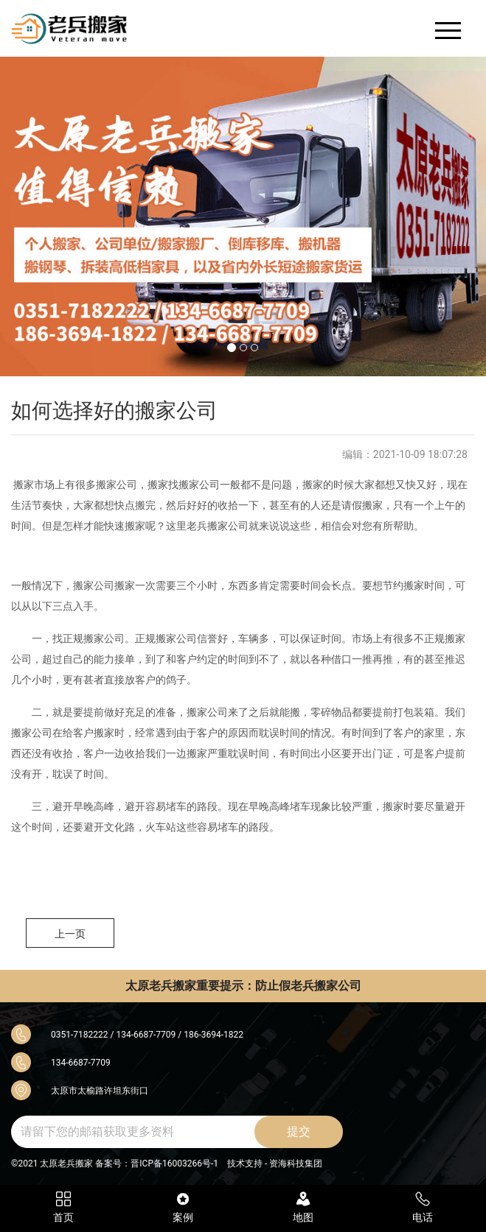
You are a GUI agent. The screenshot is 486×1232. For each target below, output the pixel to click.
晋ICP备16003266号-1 (174, 1163)
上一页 (70, 934)
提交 (298, 1131)
